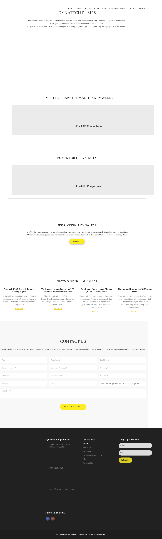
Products (94, 9)
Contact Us (143, 9)
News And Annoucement (114, 9)
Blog (132, 9)
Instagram (53, 519)
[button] (77, 241)
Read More (19, 309)
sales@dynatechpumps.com (61, 489)
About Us (81, 9)
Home (71, 9)
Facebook (48, 519)
